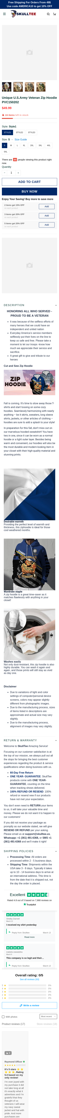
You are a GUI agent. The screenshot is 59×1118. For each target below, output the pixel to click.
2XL (32, 145)
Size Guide (21, 139)
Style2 (19, 132)
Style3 (31, 132)
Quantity (6, 167)
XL (24, 145)
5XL (5, 152)
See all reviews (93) (29, 979)
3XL (40, 145)
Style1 (12, 126)
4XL (48, 145)
